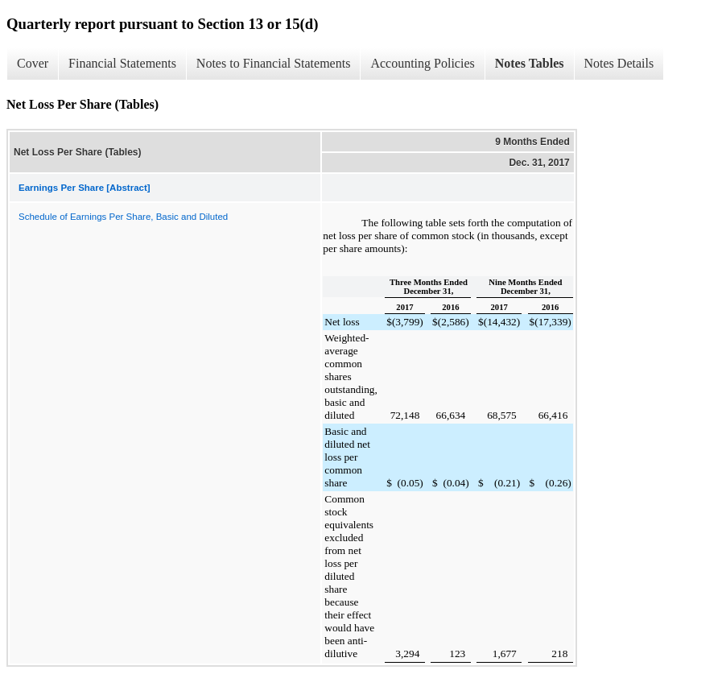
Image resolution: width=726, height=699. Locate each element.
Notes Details (619, 63)
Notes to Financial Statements (273, 63)
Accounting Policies (422, 63)
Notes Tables (529, 63)
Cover (32, 63)
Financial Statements (122, 63)
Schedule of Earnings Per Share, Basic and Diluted (123, 216)
